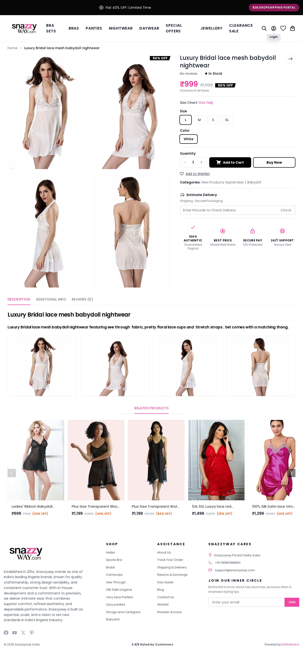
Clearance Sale (241, 28)
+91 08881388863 (228, 562)
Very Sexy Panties (119, 597)
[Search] (264, 28)
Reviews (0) (82, 299)
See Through (116, 582)
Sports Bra (114, 560)
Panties (94, 28)
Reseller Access (169, 612)
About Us (164, 552)
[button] (291, 473)
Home (13, 48)
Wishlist (163, 604)
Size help (206, 102)
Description (19, 299)
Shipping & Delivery (172, 567)
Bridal (110, 567)
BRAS (74, 28)
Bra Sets (51, 28)
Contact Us (165, 597)
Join (291, 602)
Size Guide (165, 582)
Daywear (149, 28)
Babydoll (254, 182)
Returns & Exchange (172, 574)
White (188, 139)
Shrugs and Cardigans (123, 612)
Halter (110, 552)
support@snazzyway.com (235, 570)
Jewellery (212, 28)
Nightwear (121, 28)
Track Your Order (170, 560)
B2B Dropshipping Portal (274, 7)
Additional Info (51, 299)
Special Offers (174, 28)
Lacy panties (115, 604)
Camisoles (114, 574)
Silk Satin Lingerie (119, 589)
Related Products (151, 408)
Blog (160, 589)
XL (227, 120)
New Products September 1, (224, 182)
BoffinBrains (290, 644)
